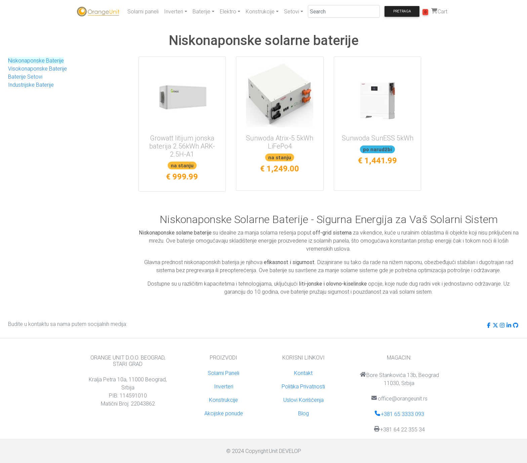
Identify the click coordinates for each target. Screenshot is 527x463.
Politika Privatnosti (303, 386)
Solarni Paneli (223, 373)
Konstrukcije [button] (260, 11)
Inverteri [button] (173, 11)
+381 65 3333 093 (399, 414)
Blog (303, 413)
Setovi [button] (291, 11)
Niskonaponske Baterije (36, 60)
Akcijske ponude (223, 413)
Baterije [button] (201, 11)
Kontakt (303, 373)
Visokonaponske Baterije (37, 68)
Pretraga (402, 11)
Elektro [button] (228, 11)
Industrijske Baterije (31, 84)
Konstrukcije (223, 399)
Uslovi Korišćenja (303, 399)
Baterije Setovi (25, 76)
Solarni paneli (143, 11)
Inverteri (223, 386)
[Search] (344, 11)
